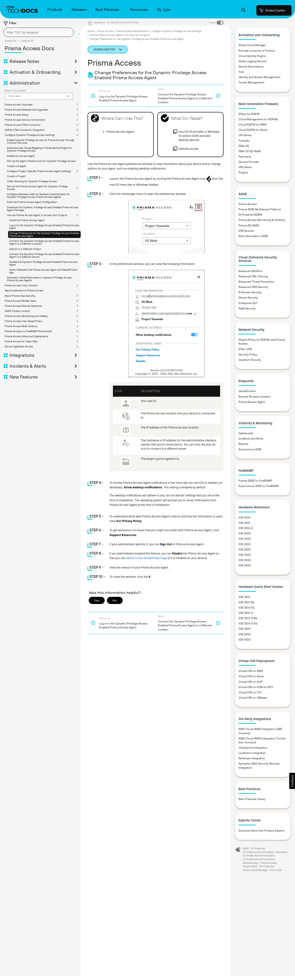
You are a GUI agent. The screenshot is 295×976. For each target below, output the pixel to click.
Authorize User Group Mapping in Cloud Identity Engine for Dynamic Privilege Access (39, 149)
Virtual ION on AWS (251, 671)
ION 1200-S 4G (248, 618)
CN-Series (245, 135)
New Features (24, 376)
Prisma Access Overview (18, 104)
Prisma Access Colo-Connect (21, 285)
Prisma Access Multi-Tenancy (21, 326)
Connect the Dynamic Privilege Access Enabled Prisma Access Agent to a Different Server (44, 255)
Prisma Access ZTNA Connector (23, 124)
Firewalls (244, 140)
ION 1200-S (246, 528)
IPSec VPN (245, 349)
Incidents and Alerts (251, 438)
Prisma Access (105, 31)
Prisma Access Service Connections (25, 119)
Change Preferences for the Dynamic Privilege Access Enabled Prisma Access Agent (44, 234)
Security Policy (248, 354)
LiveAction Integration (252, 753)
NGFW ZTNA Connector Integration (25, 130)
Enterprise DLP (248, 303)
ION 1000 (245, 517)
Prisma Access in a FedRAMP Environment (28, 331)
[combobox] (38, 32)
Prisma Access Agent (252, 402)
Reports (243, 444)
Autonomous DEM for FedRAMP (259, 486)
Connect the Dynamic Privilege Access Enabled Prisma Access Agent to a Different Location (44, 242)
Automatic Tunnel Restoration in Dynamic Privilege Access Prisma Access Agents (39, 279)
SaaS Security (247, 308)
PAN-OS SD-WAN (250, 151)
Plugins (243, 172)
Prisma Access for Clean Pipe (21, 341)
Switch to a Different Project (25, 249)
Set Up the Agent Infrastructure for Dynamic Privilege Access (41, 161)
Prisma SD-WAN (249, 225)
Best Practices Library (252, 799)
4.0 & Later (276, 870)
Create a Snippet (16, 166)
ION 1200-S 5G (248, 623)
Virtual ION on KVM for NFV (256, 687)
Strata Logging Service (252, 61)
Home (91, 31)
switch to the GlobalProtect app (146, 558)
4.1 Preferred (258, 848)
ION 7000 (245, 555)
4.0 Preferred (266, 866)
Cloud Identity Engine (252, 56)
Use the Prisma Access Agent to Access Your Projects (37, 215)
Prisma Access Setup (16, 114)
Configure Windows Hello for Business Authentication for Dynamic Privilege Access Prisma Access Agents (38, 195)
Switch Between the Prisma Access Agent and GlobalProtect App (43, 271)
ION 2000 (245, 533)
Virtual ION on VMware (253, 697)
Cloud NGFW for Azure (253, 130)
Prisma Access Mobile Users (20, 300)
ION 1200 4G (246, 602)
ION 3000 (245, 538)
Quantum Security (250, 359)
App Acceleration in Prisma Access (24, 290)
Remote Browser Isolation (255, 396)
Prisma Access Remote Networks (23, 306)
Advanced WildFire (250, 271)
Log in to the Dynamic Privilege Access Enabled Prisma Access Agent (44, 226)
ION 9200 (245, 565)
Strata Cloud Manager (252, 45)
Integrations (22, 355)
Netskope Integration (252, 758)
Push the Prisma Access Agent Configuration (32, 202)
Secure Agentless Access (19, 346)
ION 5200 (245, 549)
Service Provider (249, 162)
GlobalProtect (247, 391)
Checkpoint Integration (253, 747)
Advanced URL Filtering (253, 276)
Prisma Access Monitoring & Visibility (262, 220)
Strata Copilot (272, 10)
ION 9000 (245, 560)
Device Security (248, 297)
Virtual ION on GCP (251, 681)
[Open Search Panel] (243, 10)
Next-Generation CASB (253, 236)
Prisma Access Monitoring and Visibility (26, 316)
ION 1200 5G (246, 607)
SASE (246, 848)
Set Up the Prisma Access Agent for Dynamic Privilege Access (37, 188)
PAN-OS (244, 146)
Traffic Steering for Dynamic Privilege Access (32, 181)
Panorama (245, 156)
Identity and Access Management (259, 77)
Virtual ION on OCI (250, 692)
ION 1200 (244, 523)
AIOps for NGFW (249, 114)
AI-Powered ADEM (250, 214)
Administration (25, 82)
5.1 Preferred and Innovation (258, 852)
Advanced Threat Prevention (256, 281)
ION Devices (246, 230)
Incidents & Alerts (28, 366)
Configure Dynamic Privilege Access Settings (30, 135)
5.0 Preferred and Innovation (259, 859)
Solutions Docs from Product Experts (261, 830)
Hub (241, 71)
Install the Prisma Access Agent (26, 220)
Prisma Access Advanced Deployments (26, 336)
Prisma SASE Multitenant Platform (260, 209)
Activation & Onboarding (35, 72)
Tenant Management (251, 82)
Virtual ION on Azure (251, 676)
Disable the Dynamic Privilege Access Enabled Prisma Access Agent (43, 263)
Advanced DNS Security (253, 287)
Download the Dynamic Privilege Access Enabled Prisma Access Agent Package (42, 208)
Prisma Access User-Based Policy (23, 321)
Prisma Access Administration (132, 31)
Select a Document (15, 90)
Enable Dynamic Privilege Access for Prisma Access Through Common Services (40, 141)
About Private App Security (20, 295)
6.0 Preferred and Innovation (259, 855)
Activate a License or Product (257, 50)
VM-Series (245, 167)
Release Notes (24, 61)
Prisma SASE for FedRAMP (255, 480)
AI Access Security (250, 292)
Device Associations (251, 66)
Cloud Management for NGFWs (258, 119)
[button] (292, 781)
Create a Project (16, 176)
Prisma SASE (250, 866)
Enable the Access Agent (21, 156)
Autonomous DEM (250, 449)
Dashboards (246, 433)
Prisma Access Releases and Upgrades (26, 109)
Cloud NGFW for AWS (252, 124)
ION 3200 (245, 544)
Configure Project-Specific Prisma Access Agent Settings (39, 171)
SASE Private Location (17, 311)
